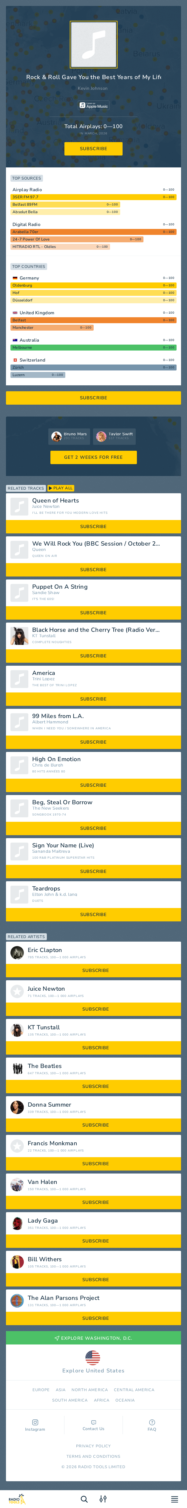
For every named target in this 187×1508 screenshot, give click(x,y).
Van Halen (43, 1182)
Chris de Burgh (47, 765)
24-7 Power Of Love (31, 239)
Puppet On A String (60, 587)
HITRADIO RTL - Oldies (34, 246)
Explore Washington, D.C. (94, 1338)
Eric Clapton (45, 950)
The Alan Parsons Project (64, 1298)
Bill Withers (45, 1259)
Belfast (19, 320)
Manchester (23, 327)
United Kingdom (37, 313)
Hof (16, 293)
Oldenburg (22, 285)
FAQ (152, 1425)
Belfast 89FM (25, 204)
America (43, 673)
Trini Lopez (43, 679)
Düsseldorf (23, 300)
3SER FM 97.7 (25, 197)
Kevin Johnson (93, 88)
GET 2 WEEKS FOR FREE (93, 457)
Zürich (18, 367)
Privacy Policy (93, 1446)
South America (70, 1400)
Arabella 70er (25, 232)
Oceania (125, 1400)
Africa (101, 1400)
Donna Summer (49, 1105)
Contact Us (94, 1426)
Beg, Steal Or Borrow (62, 802)
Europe (41, 1390)
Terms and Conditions (93, 1456)
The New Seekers (50, 808)
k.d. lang (69, 894)
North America (90, 1390)
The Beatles (45, 1066)
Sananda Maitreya (51, 851)
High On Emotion (56, 759)
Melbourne (22, 347)
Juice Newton (46, 506)
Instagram (35, 1425)
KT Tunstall (43, 635)
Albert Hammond (50, 722)
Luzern (19, 375)
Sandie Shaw (46, 592)
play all (61, 488)
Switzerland (32, 360)
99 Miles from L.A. (58, 716)
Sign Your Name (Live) (63, 846)
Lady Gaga (43, 1221)
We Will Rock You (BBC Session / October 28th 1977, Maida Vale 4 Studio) (104, 544)
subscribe (94, 149)
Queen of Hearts (55, 501)
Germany (29, 278)
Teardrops (46, 889)
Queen (39, 549)
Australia (29, 340)
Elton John (43, 894)
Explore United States (93, 1362)
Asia (61, 1390)
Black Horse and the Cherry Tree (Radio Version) (100, 630)
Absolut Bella (25, 212)
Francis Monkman (52, 1143)
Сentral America (134, 1390)
